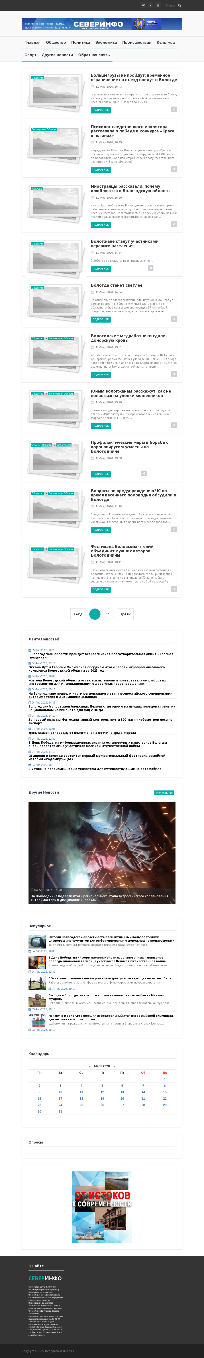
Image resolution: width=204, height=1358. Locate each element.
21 (143, 1098)
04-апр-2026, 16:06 (42, 676)
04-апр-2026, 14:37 (42, 702)
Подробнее (101, 110)
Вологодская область (44, 129)
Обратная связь (94, 55)
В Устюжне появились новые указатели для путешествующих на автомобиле (95, 769)
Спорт (30, 55)
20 (122, 1098)
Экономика (106, 42)
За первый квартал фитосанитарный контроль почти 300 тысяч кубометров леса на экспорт (101, 721)
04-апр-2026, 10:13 (42, 765)
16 (39, 1098)
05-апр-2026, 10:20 (42, 650)
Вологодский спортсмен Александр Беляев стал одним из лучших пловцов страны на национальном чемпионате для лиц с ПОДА (102, 708)
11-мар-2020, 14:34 (108, 252)
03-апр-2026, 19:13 (42, 1029)
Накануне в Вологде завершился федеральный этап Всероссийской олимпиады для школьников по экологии (111, 1017)
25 (81, 1105)
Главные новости (41, 445)
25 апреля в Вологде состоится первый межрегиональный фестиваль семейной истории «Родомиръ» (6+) (97, 757)
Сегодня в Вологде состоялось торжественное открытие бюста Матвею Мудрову (106, 997)
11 (81, 1092)
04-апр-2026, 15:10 (42, 689)
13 (122, 1092)
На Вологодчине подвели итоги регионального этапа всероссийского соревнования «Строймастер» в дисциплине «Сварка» (100, 695)
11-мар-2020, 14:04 (108, 292)
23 (39, 1105)
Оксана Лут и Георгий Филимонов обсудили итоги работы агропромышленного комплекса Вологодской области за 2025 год (97, 669)
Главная (32, 42)
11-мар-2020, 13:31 (108, 347)
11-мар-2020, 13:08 (108, 458)
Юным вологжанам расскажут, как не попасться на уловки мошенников (131, 393)
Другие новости (57, 55)
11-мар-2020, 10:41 (108, 562)
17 (60, 1098)
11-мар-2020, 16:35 (108, 142)
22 (165, 1098)
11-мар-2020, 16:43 (108, 86)
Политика (80, 42)
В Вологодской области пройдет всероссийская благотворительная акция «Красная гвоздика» (101, 655)
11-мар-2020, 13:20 (108, 402)
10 (60, 1092)
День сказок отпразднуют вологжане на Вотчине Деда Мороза (82, 732)
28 (143, 1105)
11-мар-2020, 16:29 (108, 197)
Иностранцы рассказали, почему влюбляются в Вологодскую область (130, 188)
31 (60, 1111)
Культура (166, 42)
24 (60, 1105)
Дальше (126, 614)
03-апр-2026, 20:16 (42, 1009)
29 (165, 1105)
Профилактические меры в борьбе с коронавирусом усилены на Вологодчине (129, 447)
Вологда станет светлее (117, 285)
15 (165, 1092)
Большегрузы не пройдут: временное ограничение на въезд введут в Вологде (134, 77)
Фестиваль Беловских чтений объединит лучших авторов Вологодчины (122, 551)
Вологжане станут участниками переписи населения (125, 243)
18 (81, 1098)
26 (102, 1105)
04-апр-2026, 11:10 (42, 751)
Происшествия (136, 42)
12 (102, 1092)
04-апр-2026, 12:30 (42, 738)
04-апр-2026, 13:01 (42, 728)
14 (143, 1092)
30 (39, 1111)
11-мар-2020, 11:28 (108, 506)
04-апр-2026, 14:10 (42, 715)
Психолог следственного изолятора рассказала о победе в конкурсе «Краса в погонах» (132, 131)
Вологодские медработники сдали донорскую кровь (128, 338)
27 (122, 1105)
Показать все (164, 793)
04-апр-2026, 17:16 (42, 663)
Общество (56, 42)
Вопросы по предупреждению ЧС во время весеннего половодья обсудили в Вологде (133, 495)
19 (102, 1098)
